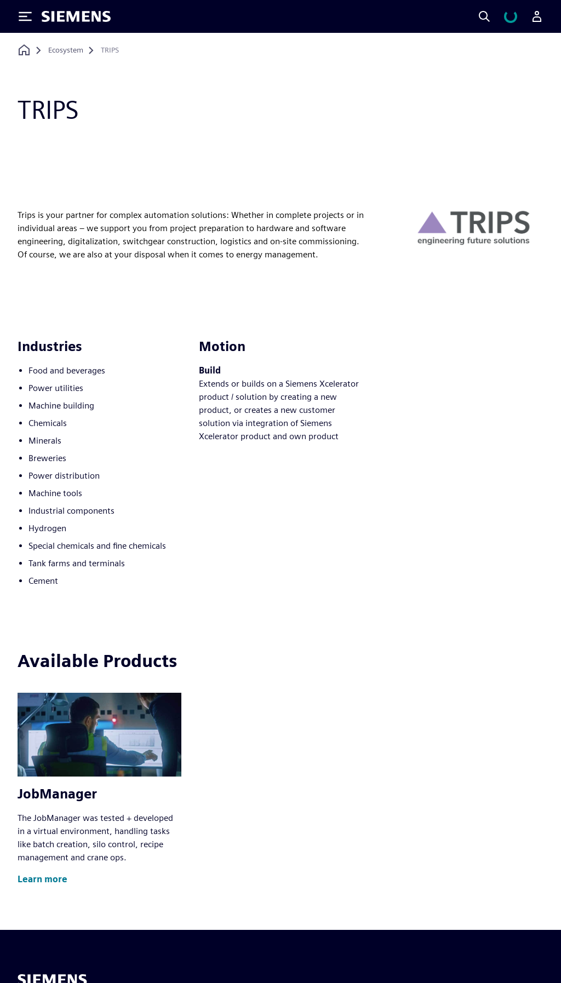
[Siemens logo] (76, 16)
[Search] (484, 16)
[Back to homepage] (24, 50)
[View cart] (511, 16)
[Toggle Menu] (25, 16)
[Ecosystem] (65, 50)
